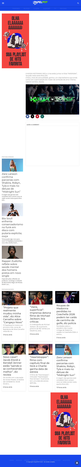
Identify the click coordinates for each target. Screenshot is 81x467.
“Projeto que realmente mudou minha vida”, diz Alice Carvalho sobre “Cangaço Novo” (13, 315)
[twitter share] (32, 116)
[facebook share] (27, 116)
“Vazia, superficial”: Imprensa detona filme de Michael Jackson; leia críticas (40, 314)
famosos (16, 8)
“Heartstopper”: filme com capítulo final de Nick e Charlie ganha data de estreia (39, 364)
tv (55, 8)
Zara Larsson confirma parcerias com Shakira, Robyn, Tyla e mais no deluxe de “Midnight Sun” (11, 182)
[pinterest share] (37, 116)
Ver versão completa (49, 462)
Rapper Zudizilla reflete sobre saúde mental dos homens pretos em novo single (12, 268)
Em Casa (63, 8)
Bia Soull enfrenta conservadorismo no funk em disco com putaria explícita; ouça (12, 227)
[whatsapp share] (42, 116)
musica (26, 8)
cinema (36, 8)
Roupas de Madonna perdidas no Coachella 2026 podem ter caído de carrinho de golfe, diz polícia (66, 314)
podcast (46, 8)
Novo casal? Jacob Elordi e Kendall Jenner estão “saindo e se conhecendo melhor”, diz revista (12, 365)
